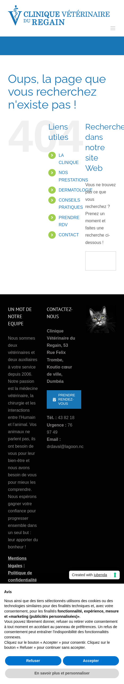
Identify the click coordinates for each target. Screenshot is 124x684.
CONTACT (69, 235)
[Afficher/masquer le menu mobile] (113, 28)
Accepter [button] (91, 661)
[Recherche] (94, 261)
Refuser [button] (33, 661)
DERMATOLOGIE (75, 190)
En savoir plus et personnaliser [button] (62, 673)
